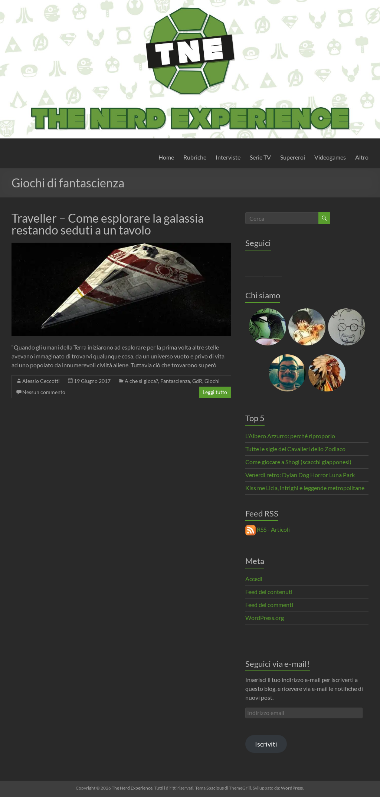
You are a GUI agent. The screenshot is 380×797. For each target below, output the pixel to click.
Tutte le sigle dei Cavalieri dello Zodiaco (295, 448)
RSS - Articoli (267, 529)
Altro (361, 157)
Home (166, 157)
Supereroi (292, 157)
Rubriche (194, 157)
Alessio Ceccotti (41, 381)
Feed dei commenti (269, 604)
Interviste (228, 157)
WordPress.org (264, 617)
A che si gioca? (141, 381)
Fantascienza (175, 381)
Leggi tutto (215, 392)
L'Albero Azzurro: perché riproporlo (290, 435)
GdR (197, 381)
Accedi (253, 578)
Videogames (330, 157)
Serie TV (260, 157)
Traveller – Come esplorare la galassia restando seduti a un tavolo (108, 224)
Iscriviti (266, 744)
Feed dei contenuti (268, 591)
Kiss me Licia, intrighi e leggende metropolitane (304, 487)
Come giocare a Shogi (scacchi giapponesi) (298, 461)
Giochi (212, 381)
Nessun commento (43, 392)
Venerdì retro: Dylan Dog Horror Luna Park (300, 474)
